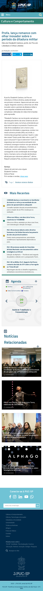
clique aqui (24, 176)
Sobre (8, 536)
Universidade (10, 522)
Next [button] (36, 301)
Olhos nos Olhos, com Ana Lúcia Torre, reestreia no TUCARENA (21, 218)
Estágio (27, 546)
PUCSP (8, 544)
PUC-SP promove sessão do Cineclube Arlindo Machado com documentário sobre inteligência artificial (22, 249)
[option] (21, 308)
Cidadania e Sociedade (13, 520)
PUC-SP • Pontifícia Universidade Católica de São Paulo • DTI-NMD (21, 587)
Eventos (31, 544)
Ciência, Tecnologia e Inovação (16, 517)
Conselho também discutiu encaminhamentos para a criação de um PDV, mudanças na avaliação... (22, 210)
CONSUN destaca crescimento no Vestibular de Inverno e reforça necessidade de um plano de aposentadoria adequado (23, 202)
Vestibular (14, 544)
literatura (18, 182)
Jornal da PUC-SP (29, 7)
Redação (7, 51)
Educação (9, 546)
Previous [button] (6, 301)
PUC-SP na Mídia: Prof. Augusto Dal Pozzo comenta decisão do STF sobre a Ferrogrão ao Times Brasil (23, 264)
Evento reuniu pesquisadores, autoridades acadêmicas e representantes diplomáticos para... (21, 240)
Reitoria (15, 546)
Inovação (22, 546)
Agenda (16, 281)
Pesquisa (34, 546)
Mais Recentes (19, 193)
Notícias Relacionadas (15, 339)
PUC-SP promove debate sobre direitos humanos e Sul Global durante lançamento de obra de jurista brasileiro (22, 232)
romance (24, 182)
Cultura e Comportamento (14, 514)
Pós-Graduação (23, 544)
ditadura (30, 182)
